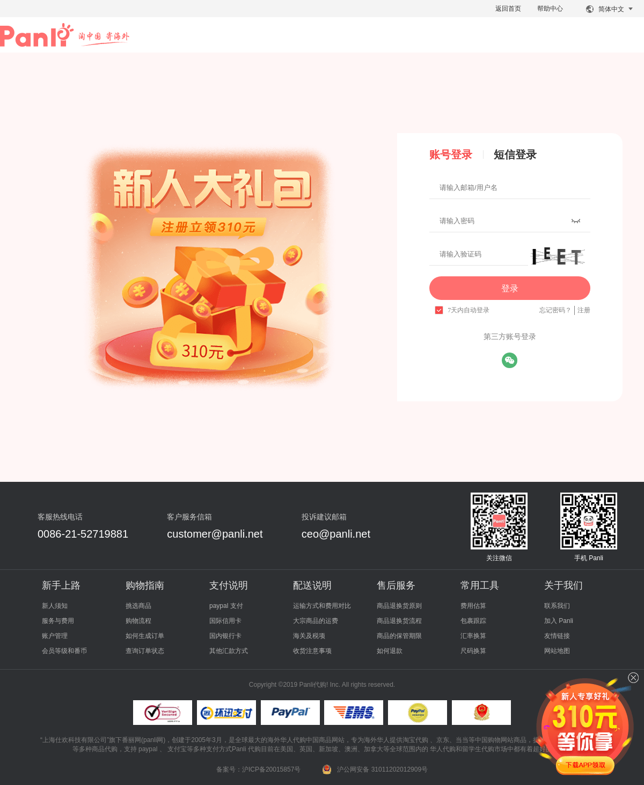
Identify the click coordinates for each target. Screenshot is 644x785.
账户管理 (55, 636)
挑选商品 (138, 606)
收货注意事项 (312, 651)
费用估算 (473, 606)
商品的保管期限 (399, 636)
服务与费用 (58, 621)
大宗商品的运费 (315, 621)
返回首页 (508, 8)
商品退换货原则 (399, 606)
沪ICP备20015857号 (271, 769)
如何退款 (389, 651)
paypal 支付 (226, 606)
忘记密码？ (555, 310)
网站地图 (557, 651)
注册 (583, 310)
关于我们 (563, 585)
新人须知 (55, 606)
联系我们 (557, 606)
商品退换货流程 (399, 621)
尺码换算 (473, 651)
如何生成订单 (145, 636)
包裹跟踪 (473, 621)
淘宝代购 (415, 740)
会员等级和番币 (64, 651)
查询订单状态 (145, 651)
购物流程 (138, 621)
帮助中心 (550, 8)
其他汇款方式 (228, 651)
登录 (509, 288)
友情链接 (557, 636)
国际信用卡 (225, 621)
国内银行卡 (225, 636)
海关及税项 (309, 636)
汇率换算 (473, 636)
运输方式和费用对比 (322, 606)
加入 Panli (558, 621)
